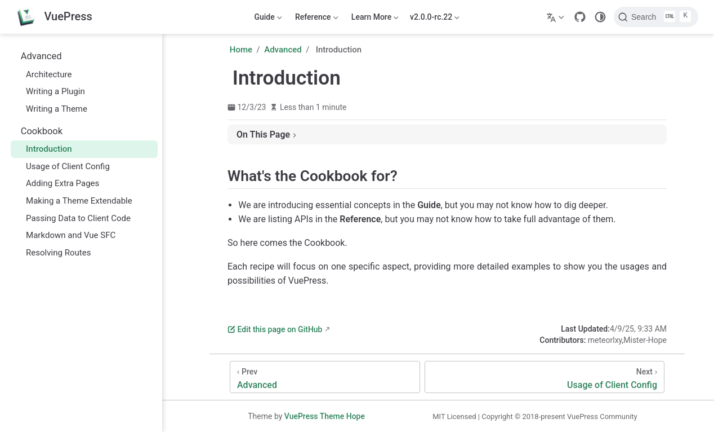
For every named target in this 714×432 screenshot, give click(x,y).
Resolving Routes (53, 253)
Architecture (43, 74)
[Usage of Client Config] (544, 377)
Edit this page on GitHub (274, 329)
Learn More (374, 19)
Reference (316, 19)
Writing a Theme (51, 109)
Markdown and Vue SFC (65, 235)
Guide (267, 19)
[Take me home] (54, 17)
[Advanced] (325, 377)
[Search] (656, 17)
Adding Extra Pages (57, 183)
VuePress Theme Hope (324, 416)
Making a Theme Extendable (73, 201)
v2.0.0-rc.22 (435, 19)
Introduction (43, 149)
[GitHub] (580, 17)
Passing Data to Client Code (73, 218)
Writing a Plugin (49, 91)
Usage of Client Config (62, 166)
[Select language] (557, 17)
